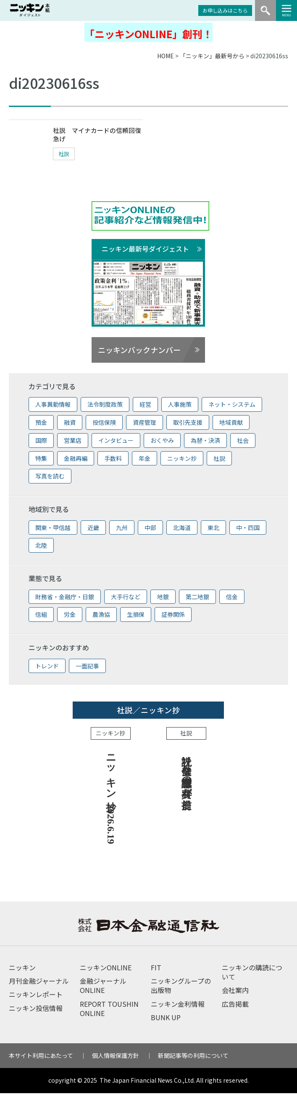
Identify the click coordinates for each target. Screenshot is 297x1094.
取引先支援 (187, 423)
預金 (41, 423)
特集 (41, 459)
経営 (145, 405)
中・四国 (248, 528)
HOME (165, 56)
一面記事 (87, 667)
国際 (41, 441)
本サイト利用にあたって (41, 1056)
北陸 (41, 546)
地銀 (163, 597)
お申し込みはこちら (225, 10)
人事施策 (180, 405)
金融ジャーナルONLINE (103, 986)
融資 (70, 423)
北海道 (182, 528)
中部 (150, 528)
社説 (65, 155)
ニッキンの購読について (252, 972)
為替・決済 (205, 441)
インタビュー (116, 441)
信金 (232, 597)
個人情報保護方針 (115, 1056)
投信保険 (104, 423)
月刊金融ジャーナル (39, 982)
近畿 (93, 528)
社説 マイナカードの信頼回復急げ (96, 136)
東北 (213, 528)
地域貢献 (231, 423)
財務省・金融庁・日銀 (64, 597)
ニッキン (22, 968)
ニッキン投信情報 (36, 1009)
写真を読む (50, 477)
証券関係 (173, 615)
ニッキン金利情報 (178, 1005)
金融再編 (75, 459)
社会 (243, 441)
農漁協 (101, 615)
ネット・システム (231, 405)
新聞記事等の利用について (193, 1056)
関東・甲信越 (53, 528)
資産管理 (144, 423)
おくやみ (162, 441)
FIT (156, 968)
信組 (41, 615)
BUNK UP (166, 1018)
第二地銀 (197, 597)
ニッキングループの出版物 (181, 986)
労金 (70, 615)
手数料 (113, 459)
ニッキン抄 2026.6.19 (110, 797)
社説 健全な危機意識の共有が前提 (186, 771)
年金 (144, 459)
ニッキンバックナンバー (139, 350)
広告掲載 (235, 1005)
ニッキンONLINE (105, 968)
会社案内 (235, 991)
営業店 (72, 441)
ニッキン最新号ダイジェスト (145, 249)
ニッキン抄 (182, 459)
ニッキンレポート (36, 995)
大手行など (125, 597)
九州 (122, 528)
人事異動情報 (53, 405)
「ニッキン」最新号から (212, 56)
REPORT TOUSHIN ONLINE (109, 1009)
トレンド (47, 667)
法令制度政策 (105, 405)
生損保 (136, 615)
